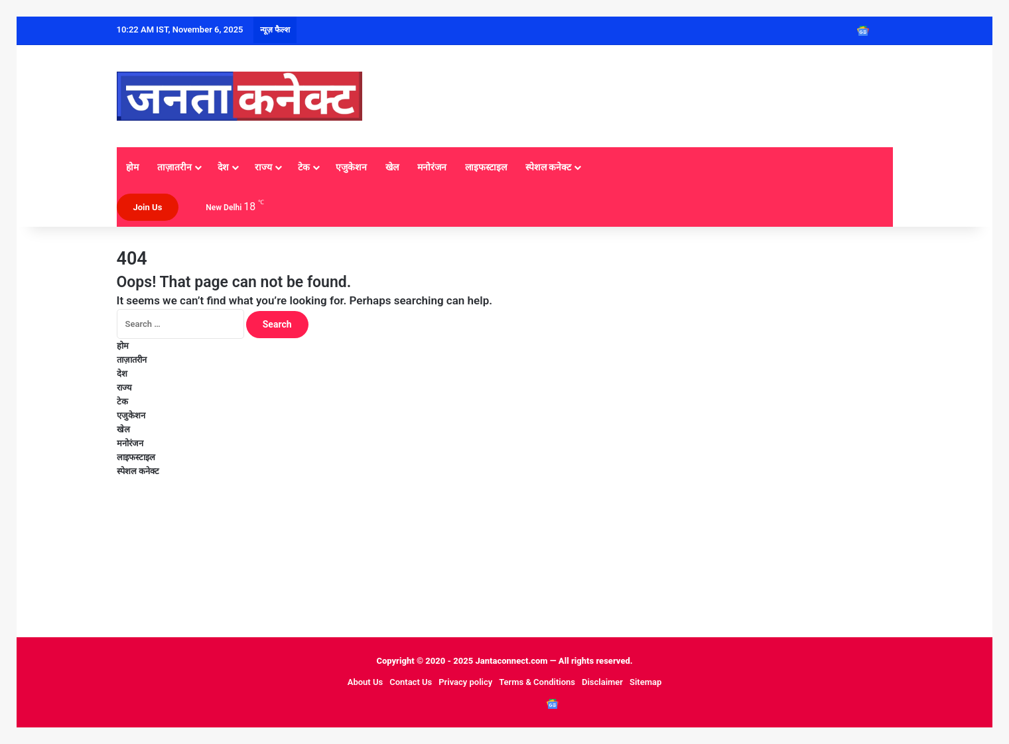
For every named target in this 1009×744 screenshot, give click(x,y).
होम (132, 167)
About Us (365, 682)
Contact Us (410, 682)
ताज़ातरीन (174, 167)
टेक (304, 167)
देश (223, 167)
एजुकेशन (351, 167)
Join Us (148, 207)
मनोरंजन (431, 167)
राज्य (263, 167)
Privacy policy (465, 682)
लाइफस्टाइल (486, 167)
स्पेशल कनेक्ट (548, 167)
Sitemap (645, 682)
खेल (392, 167)
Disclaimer (602, 682)
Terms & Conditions (537, 682)
